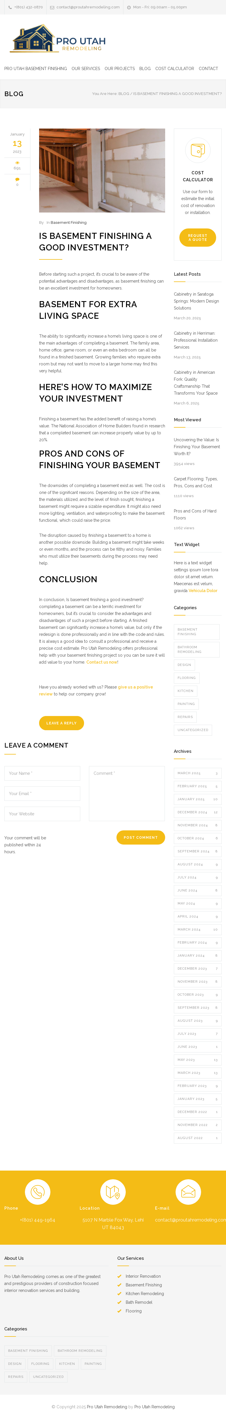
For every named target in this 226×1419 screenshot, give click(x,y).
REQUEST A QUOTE (197, 238)
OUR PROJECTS (120, 68)
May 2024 (198, 903)
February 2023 (198, 1086)
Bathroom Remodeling (190, 649)
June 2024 (198, 890)
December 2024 (198, 812)
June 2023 (198, 1047)
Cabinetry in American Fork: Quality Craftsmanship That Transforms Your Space (196, 383)
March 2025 (198, 773)
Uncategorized (193, 730)
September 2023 (198, 1008)
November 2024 (198, 825)
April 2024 (198, 916)
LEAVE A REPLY (61, 723)
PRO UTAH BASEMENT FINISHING (35, 68)
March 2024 (198, 929)
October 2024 (198, 838)
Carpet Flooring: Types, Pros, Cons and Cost (196, 482)
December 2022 (198, 1112)
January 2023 (198, 1099)
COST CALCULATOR (174, 68)
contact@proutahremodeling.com (88, 7)
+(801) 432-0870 (28, 7)
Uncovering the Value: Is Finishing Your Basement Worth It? (197, 446)
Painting (186, 704)
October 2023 (198, 995)
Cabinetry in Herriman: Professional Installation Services (196, 340)
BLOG (145, 68)
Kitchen (186, 691)
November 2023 (198, 981)
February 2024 (198, 942)
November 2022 (198, 1125)
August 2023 (198, 1021)
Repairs (185, 717)
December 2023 (198, 968)
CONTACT (208, 68)
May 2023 (198, 1060)
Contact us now (101, 662)
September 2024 (198, 851)
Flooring (187, 678)
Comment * (127, 793)
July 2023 (198, 1034)
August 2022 (198, 1138)
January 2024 (198, 955)
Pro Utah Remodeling (107, 1407)
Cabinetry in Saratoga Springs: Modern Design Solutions (196, 301)
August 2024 (198, 864)
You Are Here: (105, 93)
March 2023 (198, 1073)
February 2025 (198, 786)
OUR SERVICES (86, 68)
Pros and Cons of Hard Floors (195, 514)
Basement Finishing (69, 222)
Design (184, 665)
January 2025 (198, 799)
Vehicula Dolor (203, 590)
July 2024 (198, 877)
